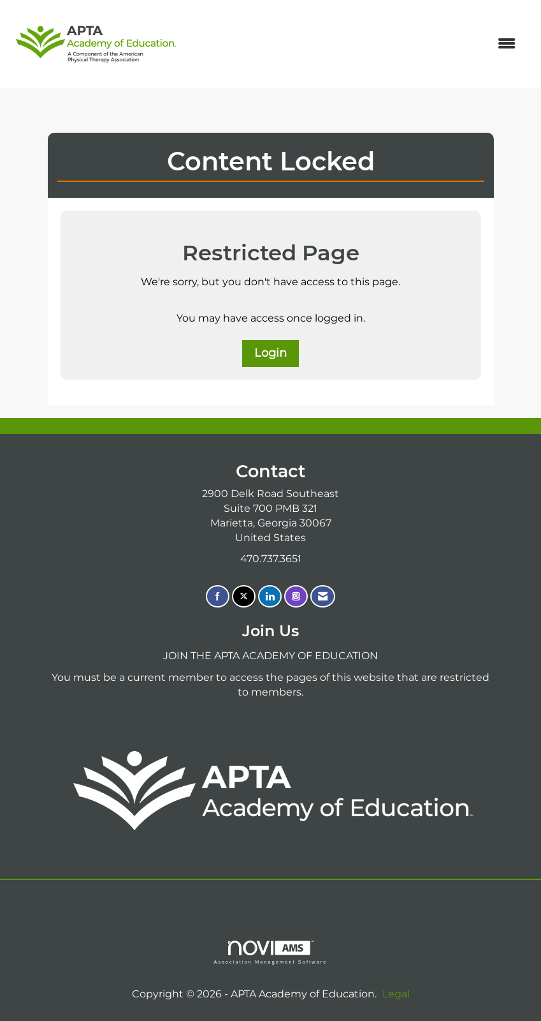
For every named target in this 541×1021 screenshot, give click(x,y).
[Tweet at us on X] (244, 596)
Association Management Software (270, 952)
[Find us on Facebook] (217, 596)
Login (270, 353)
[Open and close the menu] (355, 44)
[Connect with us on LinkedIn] (270, 596)
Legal (396, 994)
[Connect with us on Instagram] (296, 596)
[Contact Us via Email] (322, 596)
